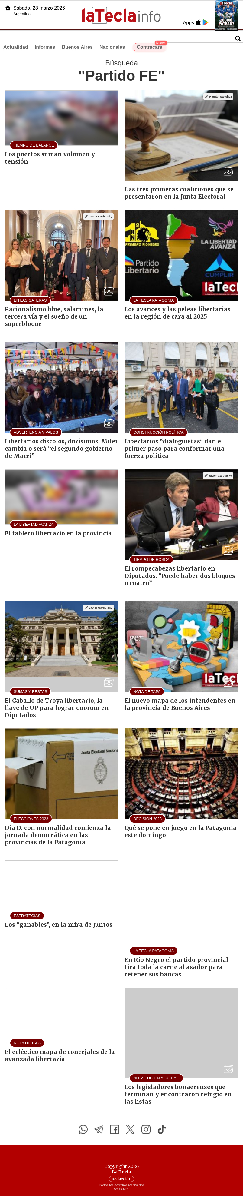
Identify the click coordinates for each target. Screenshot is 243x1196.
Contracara (151, 46)
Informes (45, 47)
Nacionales (112, 47)
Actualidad (15, 47)
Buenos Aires (77, 47)
